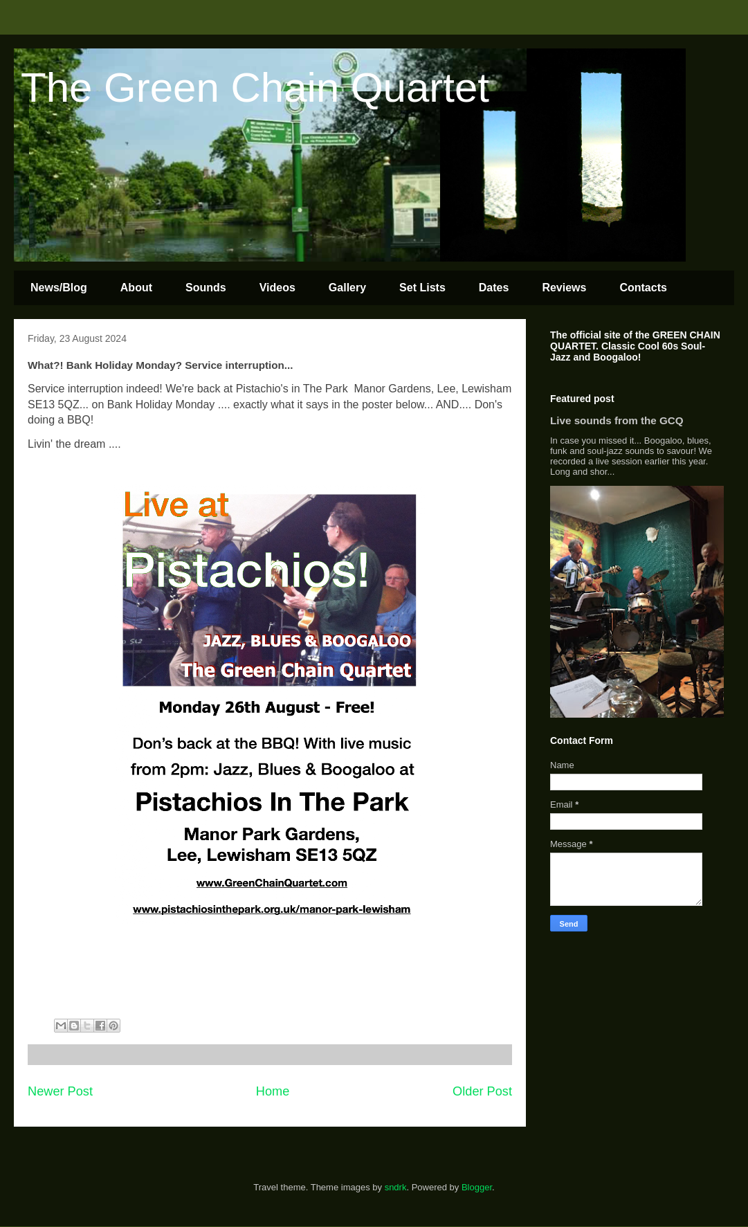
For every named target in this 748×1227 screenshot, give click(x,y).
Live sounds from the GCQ (617, 420)
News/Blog (58, 287)
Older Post (482, 1091)
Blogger (477, 1187)
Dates (494, 287)
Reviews (564, 287)
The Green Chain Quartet (255, 87)
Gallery (347, 287)
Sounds (205, 287)
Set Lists (422, 287)
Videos (277, 287)
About (136, 287)
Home (273, 1091)
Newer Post (60, 1091)
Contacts (642, 287)
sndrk (396, 1187)
